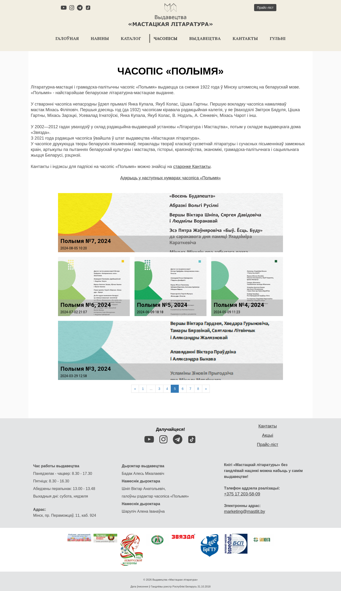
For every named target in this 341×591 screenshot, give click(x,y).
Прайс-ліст (267, 434)
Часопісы (165, 38)
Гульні (278, 38)
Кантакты (245, 38)
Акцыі (267, 424)
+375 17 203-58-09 (242, 483)
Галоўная (67, 38)
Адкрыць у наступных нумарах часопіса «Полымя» (170, 178)
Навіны (100, 38)
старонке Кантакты (192, 166)
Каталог (131, 38)
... (151, 383)
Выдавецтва (205, 38)
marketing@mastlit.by (244, 500)
